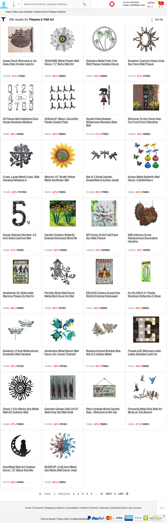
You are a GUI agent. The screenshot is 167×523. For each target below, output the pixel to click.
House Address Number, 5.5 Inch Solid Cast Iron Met (19, 236)
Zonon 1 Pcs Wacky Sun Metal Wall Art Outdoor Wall (21, 410)
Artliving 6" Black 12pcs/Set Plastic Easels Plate (61, 120)
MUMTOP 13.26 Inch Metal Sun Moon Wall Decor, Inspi (61, 468)
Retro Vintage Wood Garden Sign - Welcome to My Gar (103, 410)
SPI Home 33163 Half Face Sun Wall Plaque (102, 236)
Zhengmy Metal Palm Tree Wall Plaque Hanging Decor (102, 62)
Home (8, 12)
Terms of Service (48, 519)
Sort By (157, 19)
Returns (95, 508)
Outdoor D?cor (40, 12)
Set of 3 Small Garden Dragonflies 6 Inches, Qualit (102, 178)
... (96, 494)
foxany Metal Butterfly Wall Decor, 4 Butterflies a (144, 178)
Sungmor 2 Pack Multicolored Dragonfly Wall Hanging (20, 352)
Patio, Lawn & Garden (22, 12)
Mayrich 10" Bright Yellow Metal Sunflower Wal (60, 178)
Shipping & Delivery (55, 508)
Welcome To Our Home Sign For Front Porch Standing (144, 120)
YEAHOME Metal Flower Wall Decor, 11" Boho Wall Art (62, 62)
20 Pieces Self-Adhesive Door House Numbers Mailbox (20, 120)
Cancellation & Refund (77, 508)
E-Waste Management (80, 519)
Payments (38, 508)
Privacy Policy (63, 519)
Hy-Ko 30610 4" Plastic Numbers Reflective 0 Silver (144, 294)
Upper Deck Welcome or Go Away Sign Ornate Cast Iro (20, 62)
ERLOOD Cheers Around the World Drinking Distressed (103, 294)
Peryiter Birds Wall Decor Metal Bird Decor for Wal (60, 294)
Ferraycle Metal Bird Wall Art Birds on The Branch (145, 410)
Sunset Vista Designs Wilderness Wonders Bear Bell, (101, 122)
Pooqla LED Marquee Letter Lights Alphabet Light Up (144, 352)
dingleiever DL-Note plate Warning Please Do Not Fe (18, 294)
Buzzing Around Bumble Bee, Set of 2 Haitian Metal (103, 352)
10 (101, 494)
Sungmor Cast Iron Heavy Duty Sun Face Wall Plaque (146, 62)
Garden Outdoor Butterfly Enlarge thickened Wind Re (61, 236)
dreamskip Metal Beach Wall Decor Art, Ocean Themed (62, 352)
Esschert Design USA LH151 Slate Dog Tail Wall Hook (61, 410)
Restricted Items (119, 508)
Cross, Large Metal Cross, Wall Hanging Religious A (21, 178)
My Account (135, 508)
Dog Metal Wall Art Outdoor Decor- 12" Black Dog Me (19, 468)
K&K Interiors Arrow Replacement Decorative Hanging (143, 238)
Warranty (104, 508)
